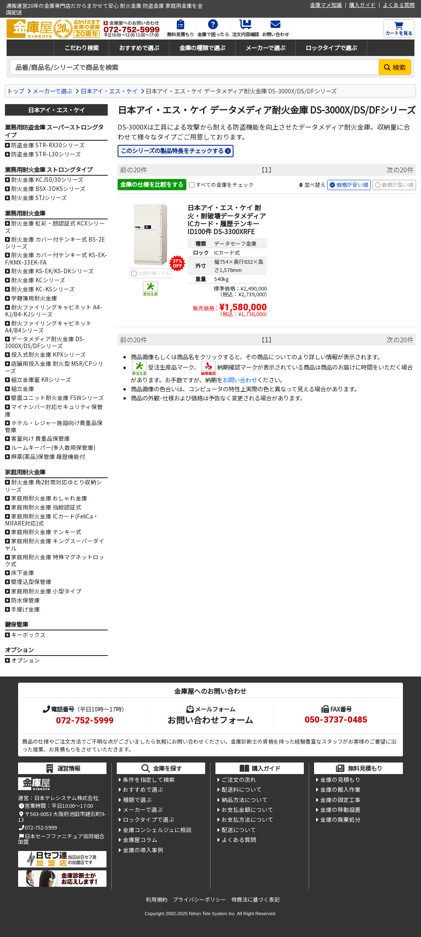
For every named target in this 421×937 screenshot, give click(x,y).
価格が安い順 (352, 184)
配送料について (242, 789)
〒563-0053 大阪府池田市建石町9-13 (62, 816)
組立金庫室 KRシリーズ (41, 379)
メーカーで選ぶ (265, 47)
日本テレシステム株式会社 (66, 798)
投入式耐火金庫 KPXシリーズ (48, 354)
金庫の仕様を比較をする (151, 184)
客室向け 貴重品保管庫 (40, 438)
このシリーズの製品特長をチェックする (172, 150)
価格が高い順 (398, 184)
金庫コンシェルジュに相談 (157, 829)
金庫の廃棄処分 (340, 819)
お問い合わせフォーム (210, 720)
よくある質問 (399, 5)
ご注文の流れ (239, 779)
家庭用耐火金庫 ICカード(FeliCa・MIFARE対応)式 (52, 519)
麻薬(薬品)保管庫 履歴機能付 (48, 456)
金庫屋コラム (140, 839)
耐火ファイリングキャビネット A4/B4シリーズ (48, 326)
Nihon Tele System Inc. (212, 913)
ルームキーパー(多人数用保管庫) (53, 447)
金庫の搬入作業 (340, 789)
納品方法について (245, 799)
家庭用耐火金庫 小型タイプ (46, 591)
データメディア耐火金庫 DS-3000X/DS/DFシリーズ (45, 342)
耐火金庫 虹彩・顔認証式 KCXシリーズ (55, 226)
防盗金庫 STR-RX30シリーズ (48, 145)
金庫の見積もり (340, 779)
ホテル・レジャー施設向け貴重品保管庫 (54, 426)
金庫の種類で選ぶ (202, 47)
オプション (25, 660)
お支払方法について (247, 819)
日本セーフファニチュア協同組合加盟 (61, 839)
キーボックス (28, 634)
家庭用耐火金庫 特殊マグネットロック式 (54, 560)
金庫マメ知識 (326, 5)
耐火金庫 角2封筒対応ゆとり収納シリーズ (53, 485)
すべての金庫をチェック (225, 184)
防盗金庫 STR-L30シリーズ (46, 154)
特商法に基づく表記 (255, 899)
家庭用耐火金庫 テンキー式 (46, 532)
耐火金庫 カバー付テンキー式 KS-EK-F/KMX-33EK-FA (56, 258)
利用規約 (156, 899)
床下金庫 (22, 572)
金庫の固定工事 (340, 799)
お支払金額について (247, 809)
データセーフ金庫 (235, 243)
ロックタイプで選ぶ (331, 47)
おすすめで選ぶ (139, 47)
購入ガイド (362, 5)
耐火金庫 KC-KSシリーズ (43, 289)
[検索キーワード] (194, 67)
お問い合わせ (239, 379)
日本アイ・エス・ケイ (109, 90)
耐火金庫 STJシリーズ (39, 197)
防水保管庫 (25, 600)
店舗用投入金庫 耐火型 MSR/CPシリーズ (54, 366)
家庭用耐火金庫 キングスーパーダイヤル (54, 544)
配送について (239, 829)
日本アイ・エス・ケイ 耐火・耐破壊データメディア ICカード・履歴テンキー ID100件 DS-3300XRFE (226, 219)
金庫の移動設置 (340, 809)
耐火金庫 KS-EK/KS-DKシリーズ (52, 271)
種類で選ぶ (137, 799)
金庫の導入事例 (143, 850)
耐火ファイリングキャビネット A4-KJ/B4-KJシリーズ (53, 310)
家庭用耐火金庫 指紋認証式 (46, 507)
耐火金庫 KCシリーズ (38, 280)
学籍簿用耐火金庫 (34, 298)
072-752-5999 (84, 720)
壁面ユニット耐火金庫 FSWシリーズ (57, 397)
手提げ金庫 (25, 609)
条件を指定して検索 (149, 779)
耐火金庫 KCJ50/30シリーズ (47, 179)
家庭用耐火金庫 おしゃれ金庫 (49, 498)
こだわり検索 (81, 47)
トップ (15, 90)
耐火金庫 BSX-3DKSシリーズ (48, 188)
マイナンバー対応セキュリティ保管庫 (54, 410)
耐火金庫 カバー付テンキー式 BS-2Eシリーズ (55, 242)
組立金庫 (22, 388)
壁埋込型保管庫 (31, 581)
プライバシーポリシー (199, 899)
